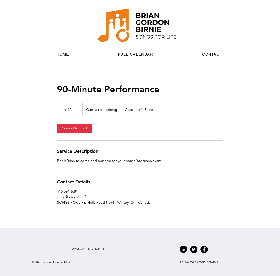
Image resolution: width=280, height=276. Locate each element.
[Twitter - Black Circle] (193, 249)
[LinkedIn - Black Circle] (183, 249)
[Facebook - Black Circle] (204, 249)
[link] (74, 128)
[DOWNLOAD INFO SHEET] (86, 249)
